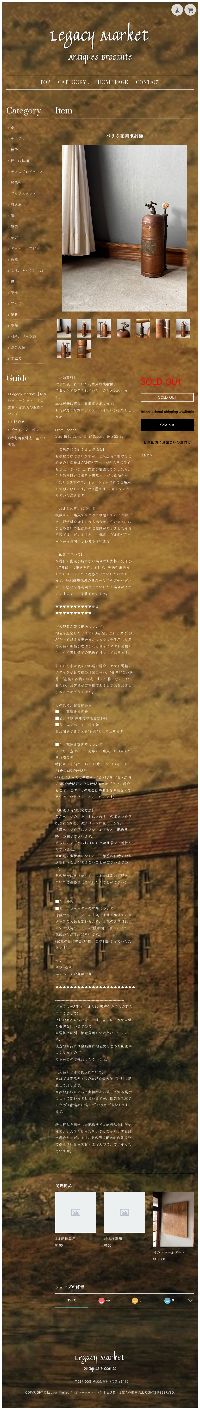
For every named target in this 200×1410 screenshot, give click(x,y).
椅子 (14, 149)
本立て (16, 358)
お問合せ (17, 421)
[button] (74, 82)
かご (14, 237)
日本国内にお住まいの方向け (167, 442)
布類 (14, 325)
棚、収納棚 (20, 160)
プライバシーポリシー (28, 429)
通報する (146, 455)
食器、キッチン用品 (27, 270)
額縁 (14, 259)
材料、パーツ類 (23, 336)
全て (14, 127)
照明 (14, 226)
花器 (14, 292)
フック (16, 303)
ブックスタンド (23, 193)
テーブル (18, 138)
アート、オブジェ (25, 248)
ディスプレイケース (27, 171)
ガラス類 (18, 347)
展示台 (16, 182)
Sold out (167, 424)
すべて (71, 1300)
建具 (14, 314)
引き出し (18, 204)
